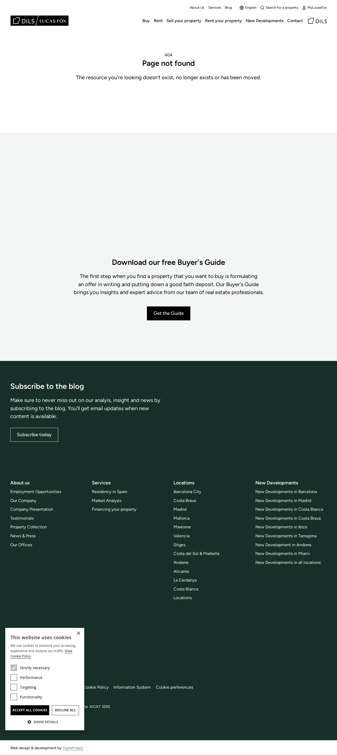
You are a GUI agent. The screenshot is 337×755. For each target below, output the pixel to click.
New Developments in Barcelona (286, 491)
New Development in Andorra (283, 544)
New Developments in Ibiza (281, 526)
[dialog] (44, 679)
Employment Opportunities (35, 491)
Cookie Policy (95, 687)
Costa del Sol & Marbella (196, 553)
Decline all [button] (65, 710)
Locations (183, 597)
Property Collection (28, 526)
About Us (197, 7)
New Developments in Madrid (283, 500)
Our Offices (21, 544)
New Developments (265, 20)
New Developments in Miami (282, 553)
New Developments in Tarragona (285, 535)
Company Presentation (31, 509)
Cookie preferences (174, 687)
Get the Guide (168, 313)
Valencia (182, 535)
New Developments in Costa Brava (288, 518)
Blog (228, 7)
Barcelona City (187, 491)
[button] (45, 722)
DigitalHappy (72, 748)
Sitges (179, 544)
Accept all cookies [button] (29, 710)
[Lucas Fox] (39, 20)
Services (214, 7)
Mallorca (182, 518)
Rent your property (223, 20)
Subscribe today (34, 435)
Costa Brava (185, 500)
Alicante (181, 571)
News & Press (23, 535)
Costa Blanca (186, 589)
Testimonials (22, 518)
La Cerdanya (185, 580)
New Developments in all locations (288, 562)
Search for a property (279, 8)
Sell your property (183, 20)
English (248, 8)
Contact (295, 20)
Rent (158, 20)
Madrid (180, 509)
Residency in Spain (109, 491)
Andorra (181, 562)
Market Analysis (106, 500)
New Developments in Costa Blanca (289, 509)
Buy (146, 20)
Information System (132, 687)
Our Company (23, 500)
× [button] (78, 633)
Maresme (182, 526)
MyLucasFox (314, 8)
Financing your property (114, 509)
